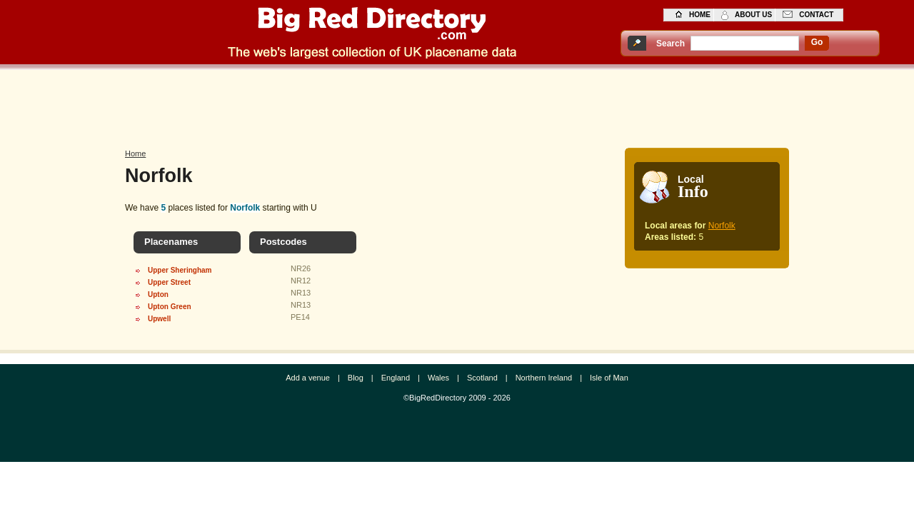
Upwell (159, 319)
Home (135, 153)
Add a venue (308, 377)
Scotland (482, 377)
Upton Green (169, 307)
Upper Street (169, 282)
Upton (158, 294)
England (395, 377)
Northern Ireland (544, 377)
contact (816, 15)
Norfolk (721, 226)
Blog (355, 377)
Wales (438, 377)
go (817, 42)
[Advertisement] (457, 105)
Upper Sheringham (179, 270)
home (699, 15)
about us (753, 15)
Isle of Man (609, 377)
